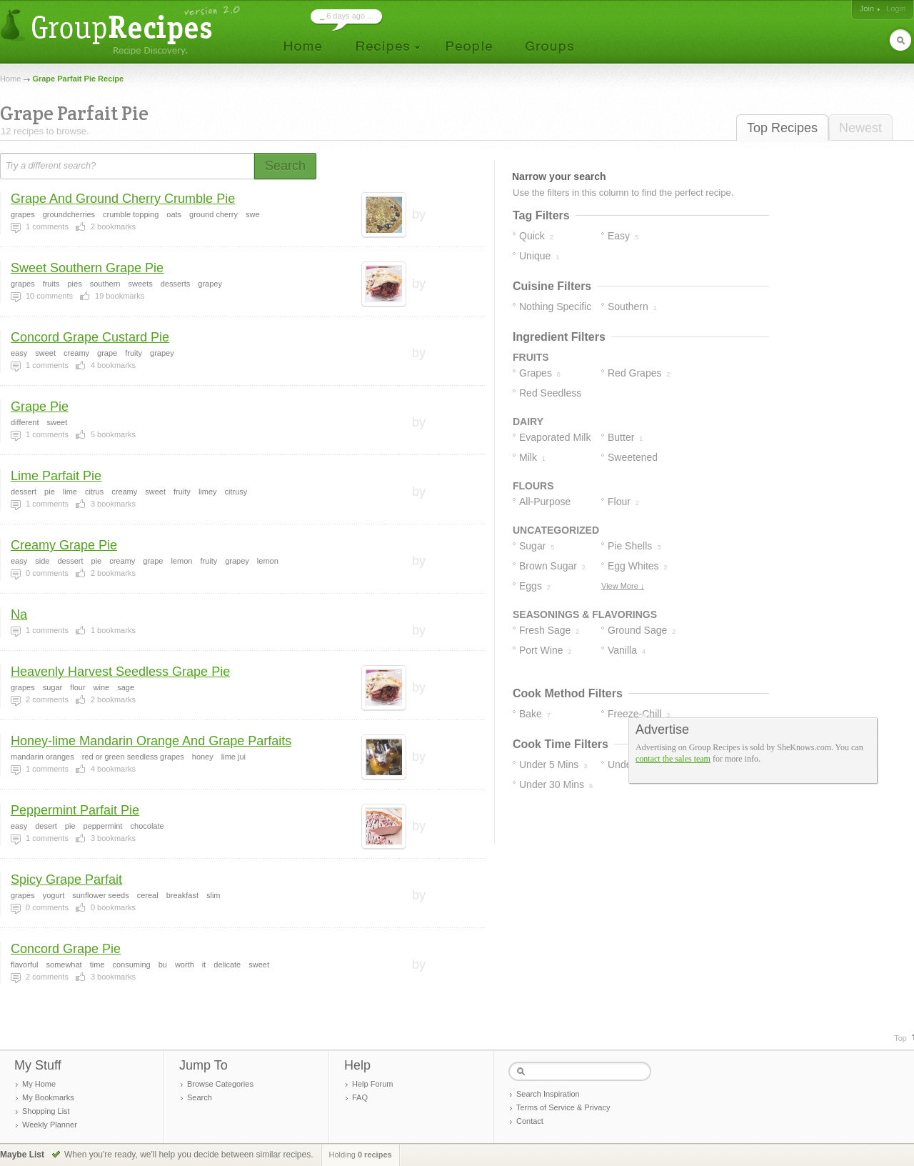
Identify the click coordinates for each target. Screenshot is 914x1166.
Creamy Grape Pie (64, 545)
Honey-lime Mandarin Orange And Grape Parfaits (151, 741)
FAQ (360, 1097)
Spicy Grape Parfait (66, 879)
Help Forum (372, 1084)
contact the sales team (673, 759)
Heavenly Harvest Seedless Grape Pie (120, 671)
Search (199, 1097)
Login (895, 8)
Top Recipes (782, 128)
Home (10, 78)
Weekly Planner (49, 1124)
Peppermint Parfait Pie (75, 810)
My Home (39, 1084)
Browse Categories (220, 1084)
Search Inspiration (548, 1094)
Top (900, 1038)
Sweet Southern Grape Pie (87, 268)
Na (19, 614)
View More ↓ (622, 586)
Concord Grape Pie (66, 949)
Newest (860, 128)
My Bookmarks (48, 1097)
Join (867, 8)
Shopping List (46, 1111)
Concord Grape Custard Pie (90, 337)
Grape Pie (40, 406)
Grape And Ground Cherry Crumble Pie (123, 198)
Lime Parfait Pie (56, 476)
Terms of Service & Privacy (563, 1107)
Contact (529, 1121)
